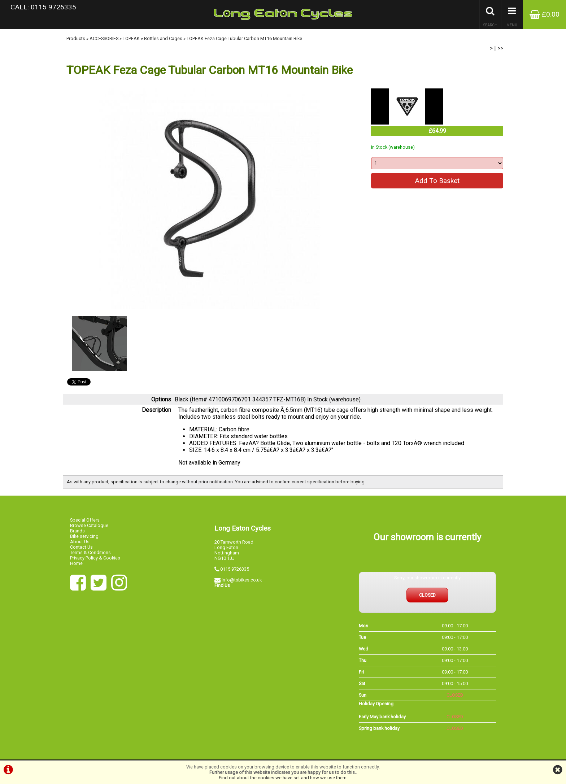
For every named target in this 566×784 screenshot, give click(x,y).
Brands (77, 530)
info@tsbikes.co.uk (242, 580)
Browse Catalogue (89, 525)
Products (75, 38)
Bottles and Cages (163, 38)
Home (76, 563)
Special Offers (85, 520)
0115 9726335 (234, 569)
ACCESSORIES (104, 38)
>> (500, 48)
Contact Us (81, 547)
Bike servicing (84, 536)
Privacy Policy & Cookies (95, 558)
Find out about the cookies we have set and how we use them (283, 777)
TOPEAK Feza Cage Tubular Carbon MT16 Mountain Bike (244, 38)
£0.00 (545, 14)
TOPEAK (131, 38)
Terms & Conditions (90, 552)
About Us (80, 541)
